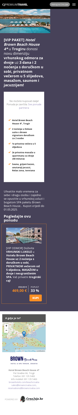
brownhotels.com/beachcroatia (24, 382)
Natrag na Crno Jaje (60, 4)
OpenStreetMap (30, 351)
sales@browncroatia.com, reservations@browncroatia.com (24, 387)
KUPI (35, 298)
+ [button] (6, 326)
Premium (9, 4)
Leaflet (18, 351)
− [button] (6, 330)
